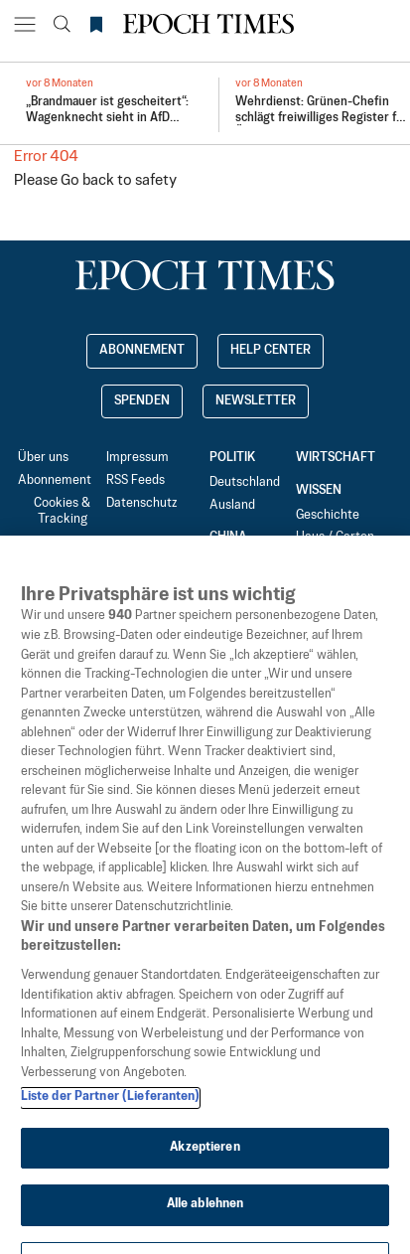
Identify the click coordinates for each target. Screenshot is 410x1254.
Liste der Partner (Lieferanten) (110, 1120)
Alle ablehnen (205, 1227)
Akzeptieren (204, 1170)
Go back (87, 180)
